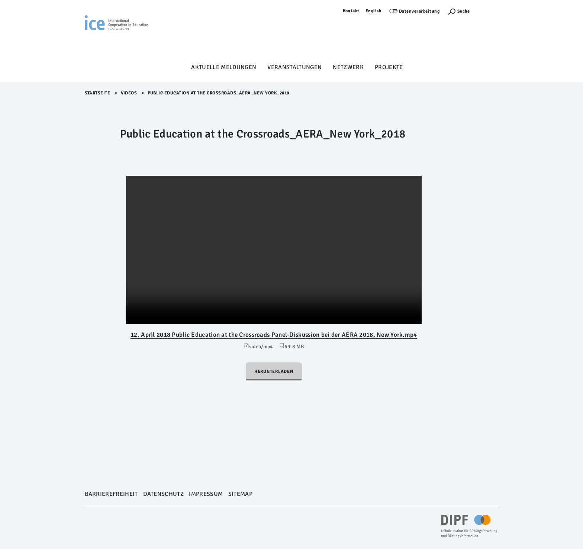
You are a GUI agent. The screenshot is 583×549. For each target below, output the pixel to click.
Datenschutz (163, 494)
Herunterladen (273, 371)
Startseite (97, 93)
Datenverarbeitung (419, 11)
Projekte (389, 67)
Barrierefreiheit (111, 494)
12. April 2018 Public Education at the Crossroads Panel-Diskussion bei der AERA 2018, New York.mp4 (274, 335)
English (373, 11)
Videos (129, 93)
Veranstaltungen (294, 67)
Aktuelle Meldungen (223, 67)
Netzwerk (348, 67)
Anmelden (488, 11)
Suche (463, 11)
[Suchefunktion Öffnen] (458, 11)
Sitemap (240, 494)
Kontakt (351, 11)
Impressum (206, 494)
